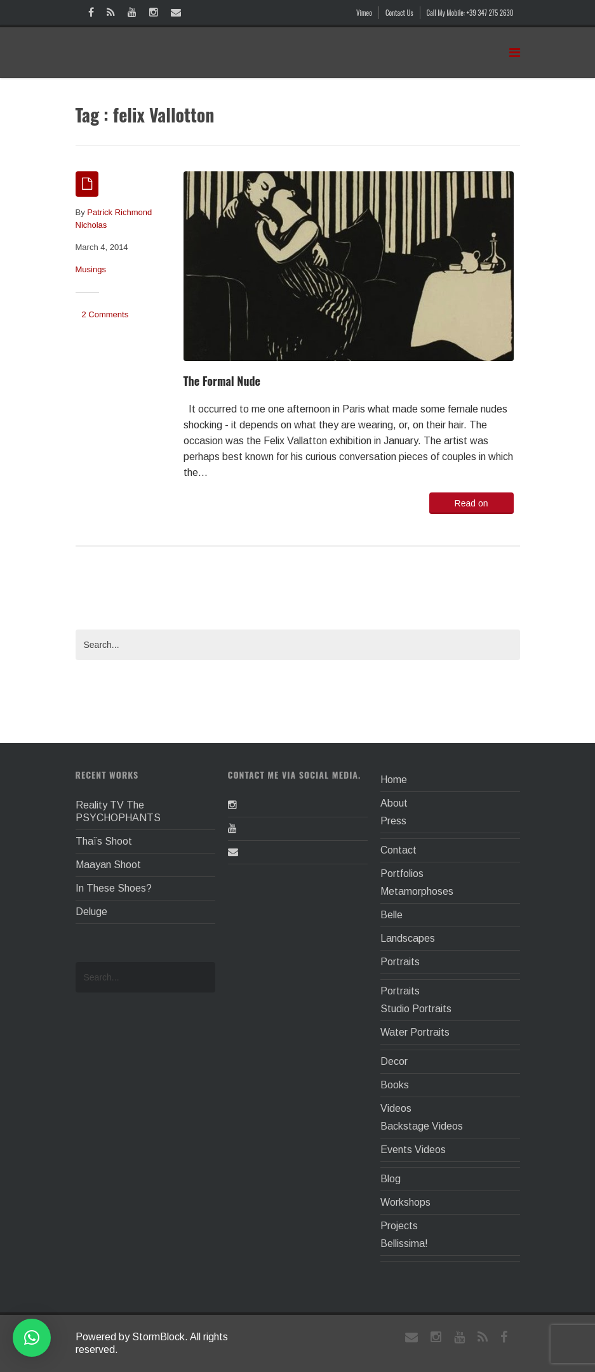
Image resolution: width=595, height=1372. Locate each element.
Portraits (400, 961)
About (394, 803)
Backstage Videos (421, 1126)
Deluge (91, 911)
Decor (394, 1061)
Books (394, 1084)
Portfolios (402, 873)
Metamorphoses (416, 891)
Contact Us (399, 13)
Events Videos (413, 1149)
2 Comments (105, 314)
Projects (399, 1225)
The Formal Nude (222, 381)
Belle (391, 914)
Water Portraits (415, 1032)
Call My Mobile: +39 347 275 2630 (470, 13)
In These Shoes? (114, 888)
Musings (91, 269)
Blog (390, 1178)
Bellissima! (404, 1243)
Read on (471, 503)
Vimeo (364, 13)
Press (393, 820)
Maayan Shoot (108, 864)
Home (393, 779)
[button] (32, 1338)
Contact (398, 850)
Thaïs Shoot (104, 841)
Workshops (405, 1202)
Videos (395, 1108)
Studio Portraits (415, 1008)
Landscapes (407, 938)
